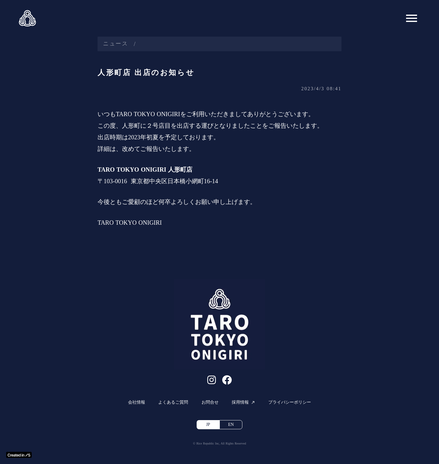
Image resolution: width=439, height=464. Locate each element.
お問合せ (210, 402)
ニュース (115, 44)
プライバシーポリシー (289, 402)
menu (411, 18)
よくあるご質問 (173, 402)
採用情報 (240, 402)
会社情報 (136, 402)
